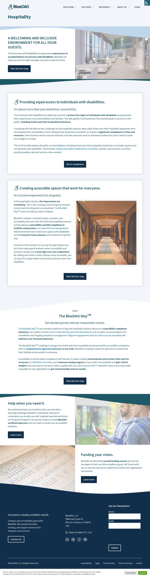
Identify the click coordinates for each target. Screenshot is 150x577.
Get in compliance (75, 164)
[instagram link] (67, 539)
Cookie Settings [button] (131, 573)
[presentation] (126, 536)
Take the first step (19, 68)
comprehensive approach (38, 348)
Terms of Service (125, 563)
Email (111, 521)
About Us (124, 7)
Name (111, 511)
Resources (107, 7)
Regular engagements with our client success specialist (94, 335)
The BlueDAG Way (27, 328)
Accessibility (86, 563)
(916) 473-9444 (75, 532)
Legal (97, 563)
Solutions (71, 7)
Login (137, 7)
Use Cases (89, 7)
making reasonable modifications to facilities (76, 148)
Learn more (15, 434)
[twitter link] (73, 539)
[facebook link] (85, 539)
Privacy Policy (109, 563)
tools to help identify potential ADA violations (70, 332)
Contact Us (16, 539)
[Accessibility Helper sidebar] (147, 3)
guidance (64, 228)
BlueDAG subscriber (42, 362)
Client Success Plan (87, 365)
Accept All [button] (143, 573)
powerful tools (48, 228)
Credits (139, 563)
